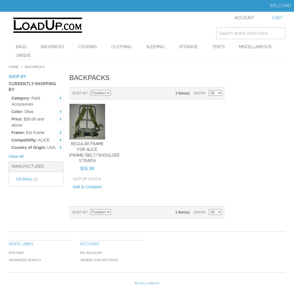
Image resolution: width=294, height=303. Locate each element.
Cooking (87, 46)
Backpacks (52, 46)
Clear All (16, 156)
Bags (21, 46)
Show (200, 93)
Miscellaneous (255, 46)
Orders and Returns (99, 260)
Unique (23, 55)
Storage (188, 46)
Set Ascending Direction (116, 93)
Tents (218, 46)
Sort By (80, 93)
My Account (91, 253)
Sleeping (155, 46)
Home (14, 67)
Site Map (16, 253)
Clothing (121, 46)
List (136, 93)
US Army (27, 179)
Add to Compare (87, 186)
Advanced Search (25, 260)
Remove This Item (60, 98)
